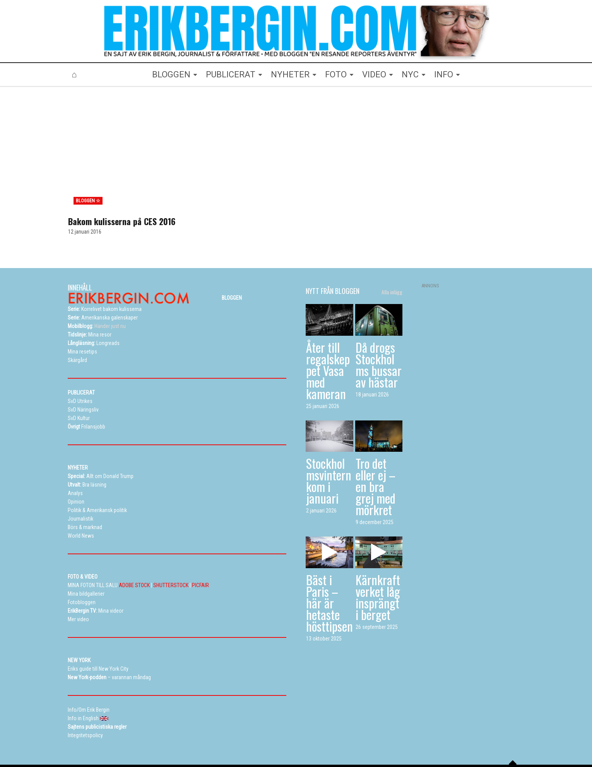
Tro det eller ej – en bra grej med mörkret (375, 450)
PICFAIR (200, 549)
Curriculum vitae (388, 738)
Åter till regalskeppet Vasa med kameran (328, 334)
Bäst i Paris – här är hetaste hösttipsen (329, 567)
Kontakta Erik (429, 738)
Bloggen (160, 738)
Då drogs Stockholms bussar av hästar (379, 328)
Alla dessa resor (285, 738)
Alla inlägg (392, 256)
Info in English (467, 738)
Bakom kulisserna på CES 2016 (121, 185)
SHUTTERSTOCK (170, 549)
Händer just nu (97, 290)
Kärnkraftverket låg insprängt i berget (378, 561)
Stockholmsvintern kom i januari (328, 444)
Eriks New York (328, 738)
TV (227, 738)
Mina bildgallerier (196, 738)
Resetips (248, 738)
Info (357, 738)
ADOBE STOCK (134, 549)
